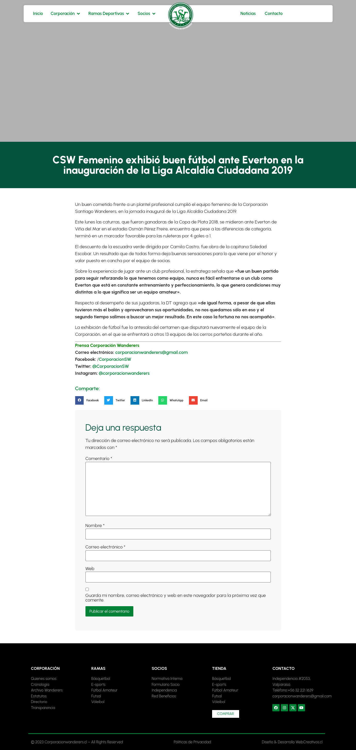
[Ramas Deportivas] (109, 13)
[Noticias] (248, 13)
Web (89, 568)
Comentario (98, 458)
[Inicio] (38, 13)
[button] (88, 400)
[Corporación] (65, 13)
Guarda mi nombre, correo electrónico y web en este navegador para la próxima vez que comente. (175, 597)
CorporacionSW (115, 359)
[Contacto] (273, 13)
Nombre (95, 525)
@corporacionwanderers (124, 373)
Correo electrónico (105, 547)
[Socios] (147, 13)
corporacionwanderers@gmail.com (151, 352)
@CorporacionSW (110, 366)
